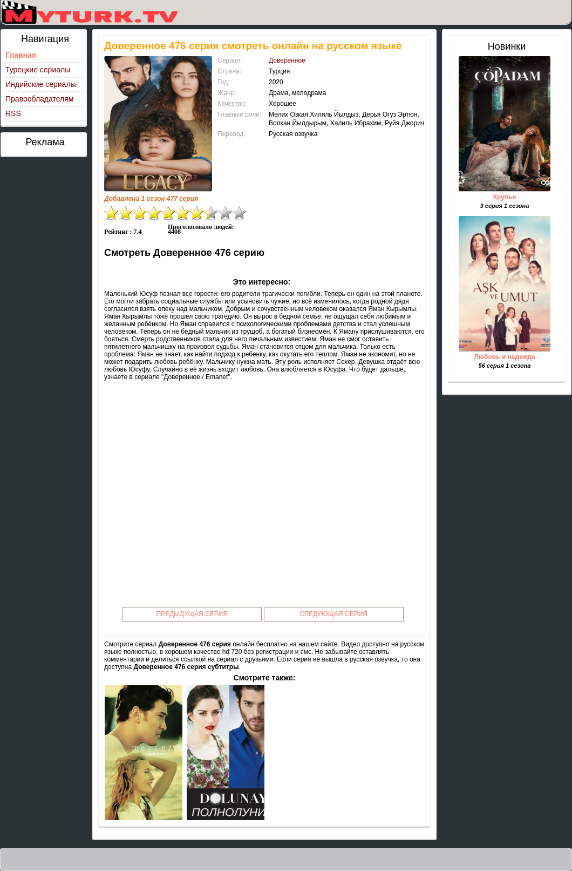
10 (240, 213)
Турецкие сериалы (37, 69)
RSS (13, 113)
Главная (20, 55)
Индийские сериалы (40, 84)
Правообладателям (39, 98)
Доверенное (287, 60)
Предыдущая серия (192, 614)
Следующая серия (333, 614)
